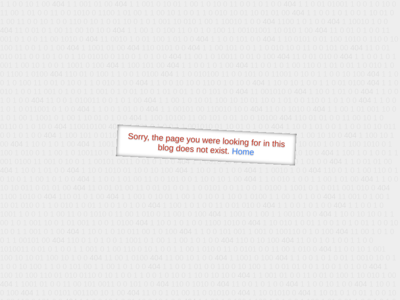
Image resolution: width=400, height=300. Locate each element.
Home (243, 151)
